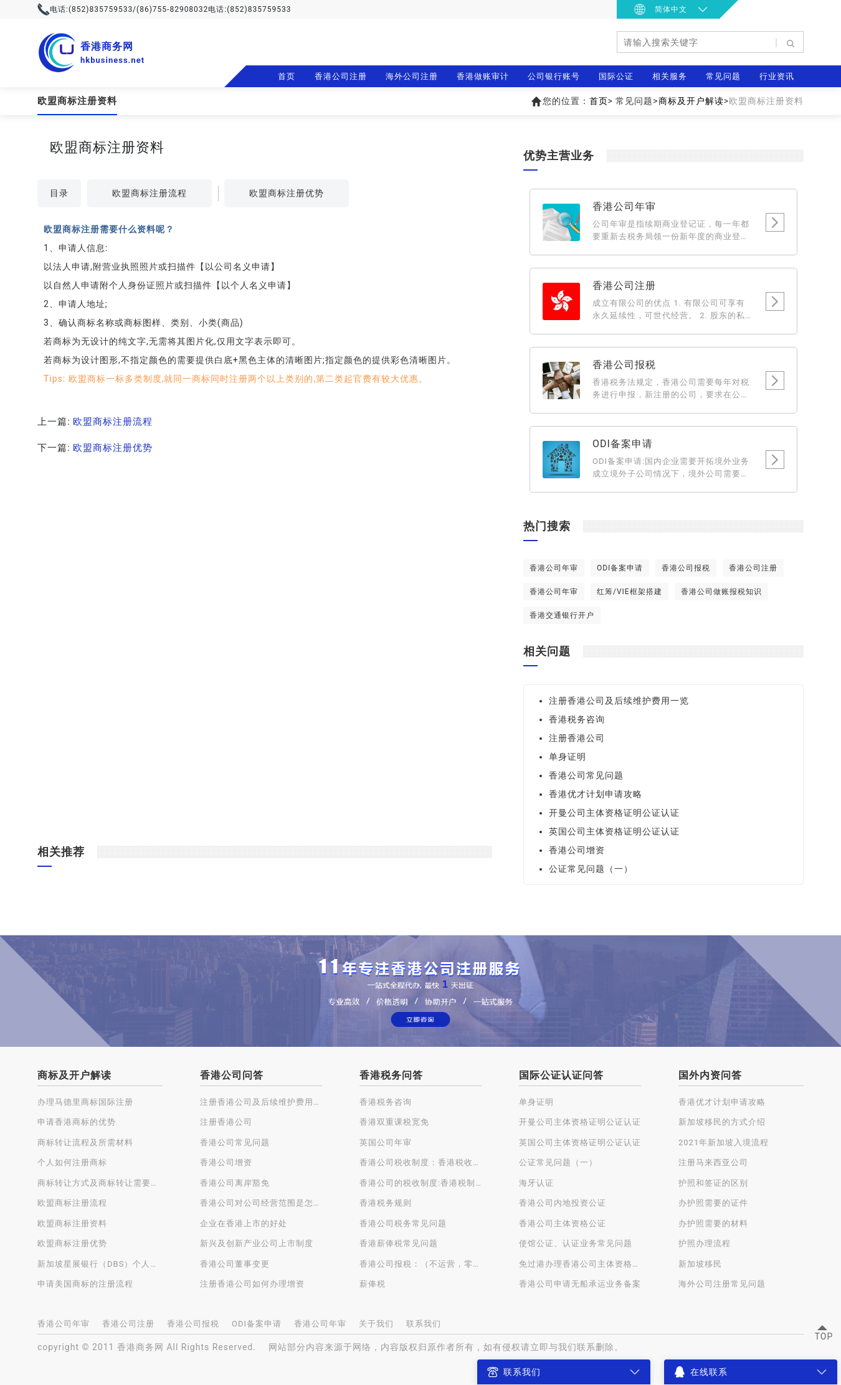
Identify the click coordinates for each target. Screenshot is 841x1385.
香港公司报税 (686, 568)
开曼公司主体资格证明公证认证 (614, 813)
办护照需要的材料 (713, 1223)
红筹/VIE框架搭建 (629, 591)
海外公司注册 (412, 76)
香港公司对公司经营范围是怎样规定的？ (261, 1203)
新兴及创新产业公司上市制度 (256, 1243)
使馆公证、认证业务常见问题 (575, 1243)
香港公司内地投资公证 (562, 1203)
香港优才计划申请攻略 (595, 794)
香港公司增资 (577, 850)
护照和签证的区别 (713, 1183)
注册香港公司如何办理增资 (252, 1283)
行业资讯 (776, 76)
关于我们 (376, 1324)
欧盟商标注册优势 (286, 193)
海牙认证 (536, 1183)
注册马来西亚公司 (713, 1162)
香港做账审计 (483, 76)
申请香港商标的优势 (76, 1122)
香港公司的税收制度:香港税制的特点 (420, 1183)
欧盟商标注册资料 (72, 1223)
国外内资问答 (710, 1075)
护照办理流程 (704, 1243)
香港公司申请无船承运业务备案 (580, 1283)
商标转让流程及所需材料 (85, 1142)
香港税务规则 (385, 1203)
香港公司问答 (232, 1075)
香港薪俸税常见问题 (398, 1243)
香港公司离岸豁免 (235, 1183)
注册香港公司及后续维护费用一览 (619, 701)
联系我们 (423, 1324)
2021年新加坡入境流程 (723, 1142)
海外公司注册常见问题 (722, 1283)
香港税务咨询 (577, 719)
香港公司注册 (341, 76)
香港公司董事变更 (235, 1264)
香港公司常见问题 (586, 775)
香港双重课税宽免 (394, 1122)
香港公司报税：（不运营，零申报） (420, 1264)
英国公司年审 (385, 1142)
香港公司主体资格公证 (562, 1223)
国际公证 (616, 76)
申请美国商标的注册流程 (85, 1283)
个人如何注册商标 (72, 1162)
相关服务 (669, 76)
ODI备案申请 (620, 568)
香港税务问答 (391, 1075)
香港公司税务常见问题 (403, 1223)
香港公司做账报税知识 (721, 591)
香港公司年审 (554, 568)
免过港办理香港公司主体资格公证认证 (580, 1264)
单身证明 (567, 757)
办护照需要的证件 (713, 1203)
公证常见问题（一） (591, 869)
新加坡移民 (700, 1264)
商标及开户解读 (691, 101)
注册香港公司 (577, 738)
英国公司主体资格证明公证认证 (614, 831)
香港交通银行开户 (562, 615)
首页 (286, 76)
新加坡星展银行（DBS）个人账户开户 (100, 1264)
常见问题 (723, 76)
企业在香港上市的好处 (243, 1223)
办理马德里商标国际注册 (85, 1102)
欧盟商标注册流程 (149, 193)
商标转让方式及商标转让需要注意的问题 (100, 1183)
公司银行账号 (554, 76)
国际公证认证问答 (561, 1075)
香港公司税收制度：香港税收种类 (420, 1162)
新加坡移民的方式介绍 (722, 1122)
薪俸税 (372, 1283)
